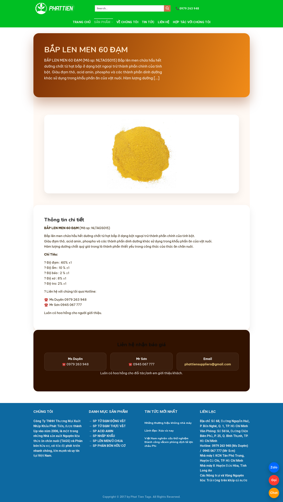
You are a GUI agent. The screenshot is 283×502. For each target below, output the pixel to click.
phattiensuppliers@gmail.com (207, 364)
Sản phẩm (103, 22)
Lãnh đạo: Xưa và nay (159, 431)
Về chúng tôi (127, 22)
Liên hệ (163, 22)
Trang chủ (82, 22)
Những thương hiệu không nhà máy (168, 423)
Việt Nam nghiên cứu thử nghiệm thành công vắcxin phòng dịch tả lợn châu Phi (168, 442)
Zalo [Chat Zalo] (273, 467)
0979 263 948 (187, 8)
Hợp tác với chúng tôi (192, 22)
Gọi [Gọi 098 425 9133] (274, 480)
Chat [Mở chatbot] (274, 493)
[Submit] (167, 8)
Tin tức (148, 22)
